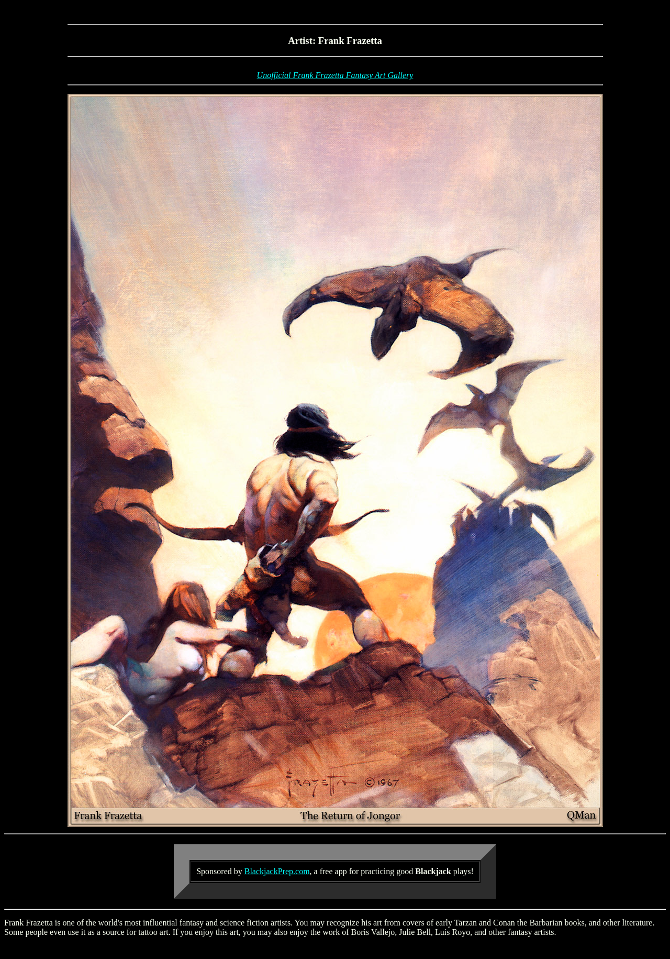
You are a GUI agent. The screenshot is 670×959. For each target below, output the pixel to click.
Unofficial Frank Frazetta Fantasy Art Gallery (335, 75)
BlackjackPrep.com (277, 871)
